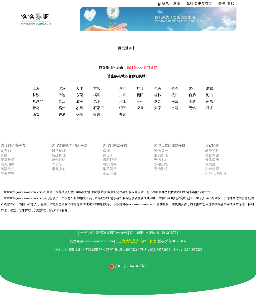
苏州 (79, 108)
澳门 (122, 88)
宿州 (62, 108)
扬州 (79, 114)
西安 (36, 114)
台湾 (174, 108)
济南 (79, 101)
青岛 (36, 108)
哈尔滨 (38, 101)
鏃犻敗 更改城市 (199, 3)
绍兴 (122, 108)
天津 (79, 88)
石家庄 (98, 108)
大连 (62, 95)
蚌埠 (140, 88)
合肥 (192, 95)
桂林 (157, 95)
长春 (174, 88)
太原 (157, 108)
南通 (192, 101)
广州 (122, 95)
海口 (209, 95)
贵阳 (140, 95)
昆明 (96, 101)
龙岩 (157, 101)
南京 (174, 101)
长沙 (36, 95)
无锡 (192, 108)
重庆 (96, 88)
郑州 (122, 114)
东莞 (79, 95)
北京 (62, 88)
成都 (209, 88)
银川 (96, 114)
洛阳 (122, 101)
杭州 (174, 95)
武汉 (209, 108)
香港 (62, 114)
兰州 (140, 101)
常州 (192, 88)
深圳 (140, 108)
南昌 (209, 101)
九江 (62, 101)
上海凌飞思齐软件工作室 (137, 241)
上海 (36, 88)
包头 (157, 88)
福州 (96, 95)
